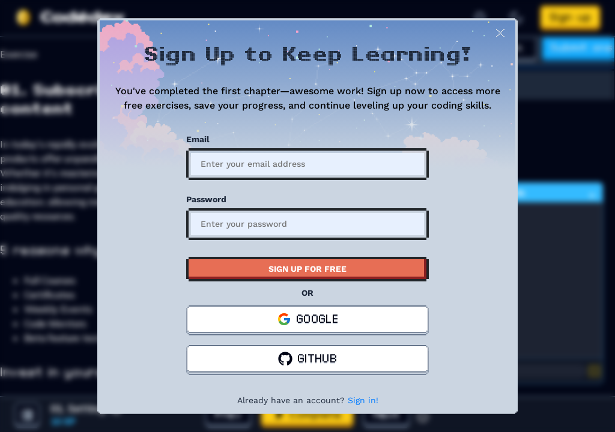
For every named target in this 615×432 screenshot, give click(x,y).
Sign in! (363, 400)
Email (198, 139)
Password (206, 199)
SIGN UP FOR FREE (307, 269)
